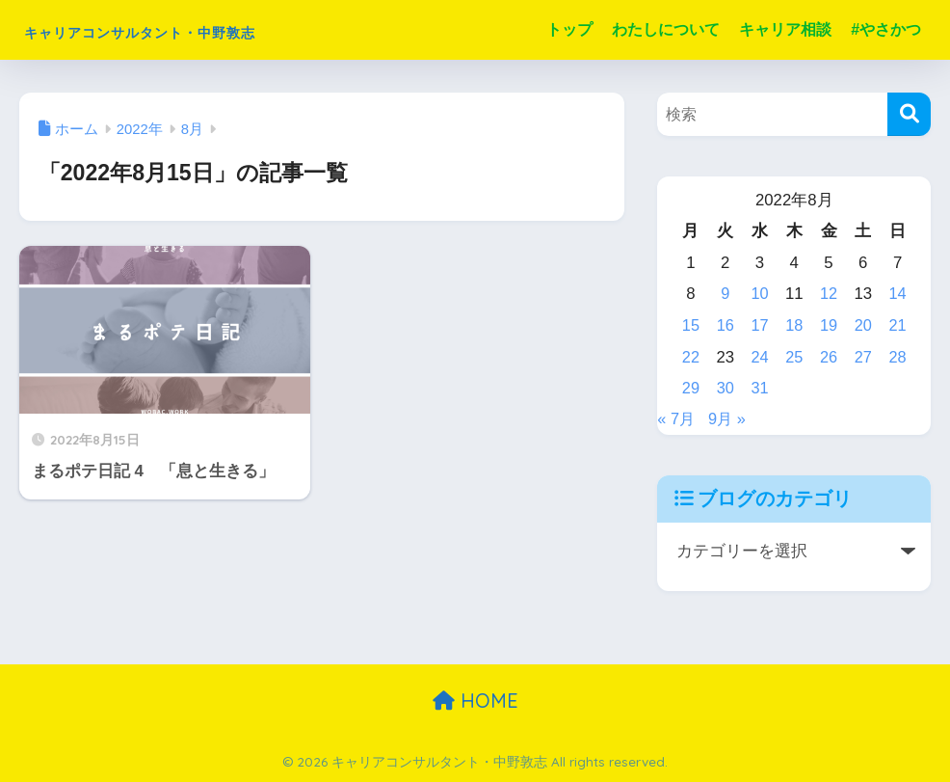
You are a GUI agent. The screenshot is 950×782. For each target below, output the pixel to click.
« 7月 (676, 419)
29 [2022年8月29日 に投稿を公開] (691, 388)
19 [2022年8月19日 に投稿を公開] (829, 325)
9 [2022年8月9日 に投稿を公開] (725, 293)
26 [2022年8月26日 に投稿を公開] (829, 357)
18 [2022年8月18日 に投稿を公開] (794, 325)
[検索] (909, 114)
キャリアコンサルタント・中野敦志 (214, 29)
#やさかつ (886, 29)
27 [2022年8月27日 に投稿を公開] (863, 357)
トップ (569, 29)
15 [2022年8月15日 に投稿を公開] (691, 325)
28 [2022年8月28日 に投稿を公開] (897, 357)
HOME (475, 700)
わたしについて (666, 29)
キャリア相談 (785, 29)
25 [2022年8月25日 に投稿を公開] (794, 357)
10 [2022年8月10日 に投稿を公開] (760, 293)
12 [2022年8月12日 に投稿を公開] (829, 293)
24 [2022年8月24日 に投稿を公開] (760, 357)
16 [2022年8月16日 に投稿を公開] (726, 325)
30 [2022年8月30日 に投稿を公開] (726, 388)
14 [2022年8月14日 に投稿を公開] (897, 293)
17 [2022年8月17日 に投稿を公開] (760, 325)
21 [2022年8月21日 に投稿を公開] (897, 325)
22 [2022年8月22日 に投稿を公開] (691, 357)
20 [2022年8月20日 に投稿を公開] (863, 325)
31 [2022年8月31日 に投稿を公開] (760, 388)
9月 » (729, 419)
